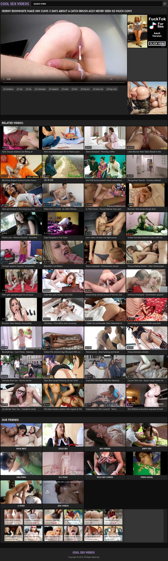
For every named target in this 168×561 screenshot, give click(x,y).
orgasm (55, 89)
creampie (41, 89)
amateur (9, 89)
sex (20, 89)
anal (66, 89)
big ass (86, 89)
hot (75, 89)
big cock (113, 89)
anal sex (99, 89)
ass (29, 89)
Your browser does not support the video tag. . (64, 49)
